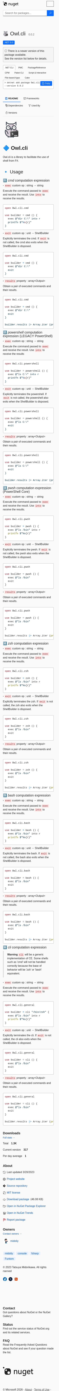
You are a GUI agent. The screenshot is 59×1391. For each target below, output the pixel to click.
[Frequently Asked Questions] (6, 1340)
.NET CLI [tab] (9, 67)
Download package (18, 1199)
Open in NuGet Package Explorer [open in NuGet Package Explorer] (26, 1206)
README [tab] (11, 98)
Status (8, 1324)
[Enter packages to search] (25, 13)
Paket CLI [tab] (19, 72)
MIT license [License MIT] (13, 1192)
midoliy (14, 1241)
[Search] (50, 13)
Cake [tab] (27, 77)
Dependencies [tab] (14, 105)
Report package (16, 1219)
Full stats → (9, 1137)
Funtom (9, 1258)
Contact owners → (12, 1233)
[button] (46, 83)
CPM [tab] (7, 72)
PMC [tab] (20, 67)
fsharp (35, 1253)
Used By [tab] (34, 105)
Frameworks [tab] (31, 98)
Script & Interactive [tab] (37, 72)
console (22, 1253)
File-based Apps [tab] (12, 77)
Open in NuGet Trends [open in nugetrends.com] (20, 1212)
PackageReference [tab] (37, 67)
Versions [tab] (11, 112)
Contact (9, 1308)
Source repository (17, 1185)
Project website (16, 1179)
